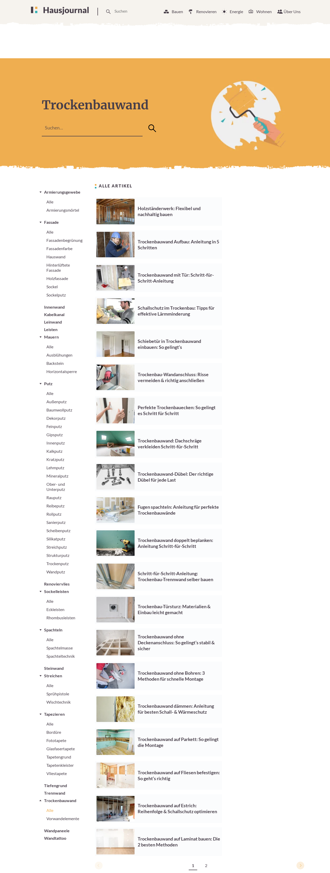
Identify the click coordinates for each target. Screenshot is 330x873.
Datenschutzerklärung (273, 860)
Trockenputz (57, 563)
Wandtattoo (55, 838)
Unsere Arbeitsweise (150, 860)
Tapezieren (54, 714)
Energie (236, 11)
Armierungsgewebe (62, 192)
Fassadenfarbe (59, 248)
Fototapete (56, 740)
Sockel (52, 286)
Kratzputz (55, 459)
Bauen (177, 11)
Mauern (51, 336)
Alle (49, 201)
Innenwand (54, 306)
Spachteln (53, 629)
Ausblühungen (59, 354)
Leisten (50, 329)
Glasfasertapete (60, 748)
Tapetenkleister (60, 765)
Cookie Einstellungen (197, 860)
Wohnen (264, 11)
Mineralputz (57, 475)
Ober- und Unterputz (55, 487)
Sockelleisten (56, 591)
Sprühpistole (57, 693)
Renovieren (206, 11)
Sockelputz (56, 294)
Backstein (55, 363)
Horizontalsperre (61, 371)
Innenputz (55, 442)
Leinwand (53, 321)
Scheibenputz (58, 530)
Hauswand (55, 256)
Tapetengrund (58, 756)
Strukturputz (57, 555)
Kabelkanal (54, 314)
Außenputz (56, 401)
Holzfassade (57, 278)
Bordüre (53, 732)
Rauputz (53, 497)
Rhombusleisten (60, 617)
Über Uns (292, 11)
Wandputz (55, 571)
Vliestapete (56, 773)
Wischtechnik (58, 701)
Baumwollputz (59, 409)
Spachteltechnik (60, 656)
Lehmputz (55, 467)
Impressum (234, 860)
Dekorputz (55, 418)
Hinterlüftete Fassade (58, 267)
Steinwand (54, 668)
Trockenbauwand (60, 800)
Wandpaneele (57, 830)
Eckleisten (55, 609)
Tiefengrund (55, 785)
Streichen (53, 675)
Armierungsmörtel (62, 210)
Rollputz (53, 514)
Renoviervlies (57, 583)
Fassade (51, 222)
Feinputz (54, 426)
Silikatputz (55, 538)
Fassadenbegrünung (64, 240)
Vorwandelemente (62, 818)
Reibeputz (55, 505)
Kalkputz (54, 451)
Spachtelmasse (59, 647)
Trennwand (54, 792)
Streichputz (56, 547)
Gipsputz (54, 434)
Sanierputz (55, 522)
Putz (48, 383)
